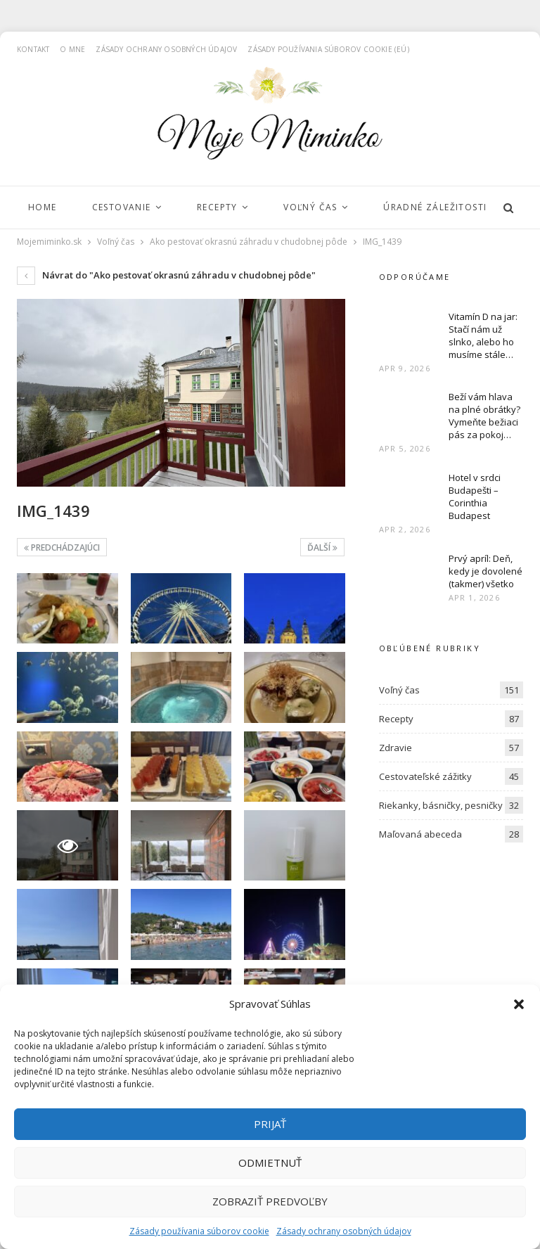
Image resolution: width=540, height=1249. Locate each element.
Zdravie (395, 747)
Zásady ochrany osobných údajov (343, 1231)
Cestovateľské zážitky (425, 776)
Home (42, 207)
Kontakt (33, 49)
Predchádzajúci (62, 547)
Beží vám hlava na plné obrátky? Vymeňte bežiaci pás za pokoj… (484, 415)
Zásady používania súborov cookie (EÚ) (328, 49)
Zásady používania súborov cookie (199, 1231)
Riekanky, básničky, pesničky (441, 805)
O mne (72, 49)
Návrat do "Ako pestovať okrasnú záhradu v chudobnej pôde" (166, 275)
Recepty (217, 207)
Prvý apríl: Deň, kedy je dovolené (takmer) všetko (485, 571)
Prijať (270, 1124)
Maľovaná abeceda (420, 834)
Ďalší (322, 547)
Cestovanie (121, 207)
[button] (519, 1004)
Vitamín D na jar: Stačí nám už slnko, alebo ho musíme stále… (483, 335)
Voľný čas (310, 207)
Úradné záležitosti (435, 207)
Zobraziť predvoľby (270, 1201)
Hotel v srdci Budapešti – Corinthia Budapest (475, 496)
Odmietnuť (270, 1162)
